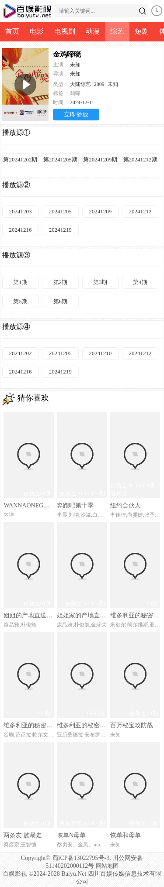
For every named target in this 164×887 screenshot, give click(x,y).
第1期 (20, 282)
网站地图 (107, 866)
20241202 (20, 353)
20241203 (20, 211)
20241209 (100, 211)
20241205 (60, 211)
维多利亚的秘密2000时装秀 (82, 725)
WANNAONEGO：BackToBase (28, 505)
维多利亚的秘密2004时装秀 (135, 615)
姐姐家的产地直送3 (82, 615)
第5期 (20, 301)
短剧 (142, 31)
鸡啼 (75, 93)
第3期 (100, 282)
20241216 (20, 229)
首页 (12, 31)
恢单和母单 (125, 835)
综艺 (117, 31)
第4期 (140, 282)
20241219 (60, 229)
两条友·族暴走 (22, 835)
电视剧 (64, 31)
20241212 (140, 211)
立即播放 (76, 114)
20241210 (100, 353)
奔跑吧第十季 (75, 505)
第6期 (60, 301)
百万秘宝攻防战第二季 (135, 725)
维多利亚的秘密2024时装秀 (28, 725)
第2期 (60, 282)
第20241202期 (20, 159)
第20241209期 (100, 159)
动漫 (93, 31)
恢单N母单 (71, 835)
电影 (37, 31)
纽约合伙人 (125, 505)
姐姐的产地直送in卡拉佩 (28, 615)
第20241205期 (60, 159)
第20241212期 (140, 159)
